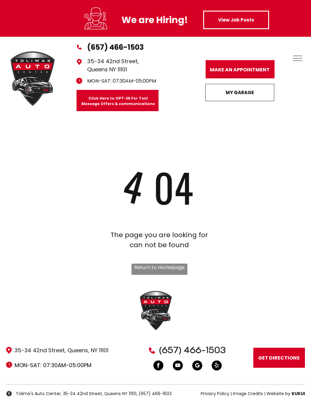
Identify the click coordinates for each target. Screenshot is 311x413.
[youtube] (178, 366)
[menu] (298, 58)
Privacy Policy (215, 394)
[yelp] (217, 366)
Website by (278, 394)
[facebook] (158, 366)
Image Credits (248, 394)
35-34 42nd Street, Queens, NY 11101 (61, 350)
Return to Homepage (159, 267)
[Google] (197, 366)
